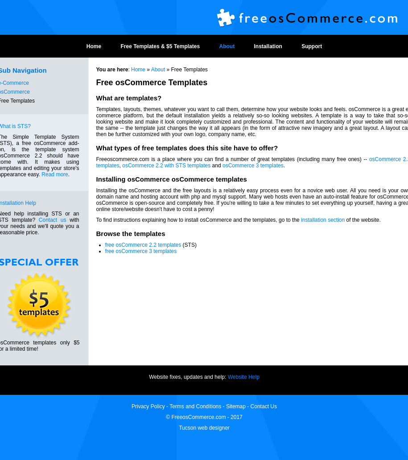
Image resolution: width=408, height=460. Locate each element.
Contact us (52, 220)
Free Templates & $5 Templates (160, 46)
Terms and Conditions (195, 406)
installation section (323, 220)
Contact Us (264, 406)
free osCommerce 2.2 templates (143, 245)
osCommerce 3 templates (253, 165)
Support (311, 46)
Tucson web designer (204, 428)
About (227, 46)
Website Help (244, 377)
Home (94, 46)
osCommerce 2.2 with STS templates (166, 165)
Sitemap (236, 406)
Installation (268, 46)
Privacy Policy (149, 406)
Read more (54, 174)
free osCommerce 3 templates (141, 251)
